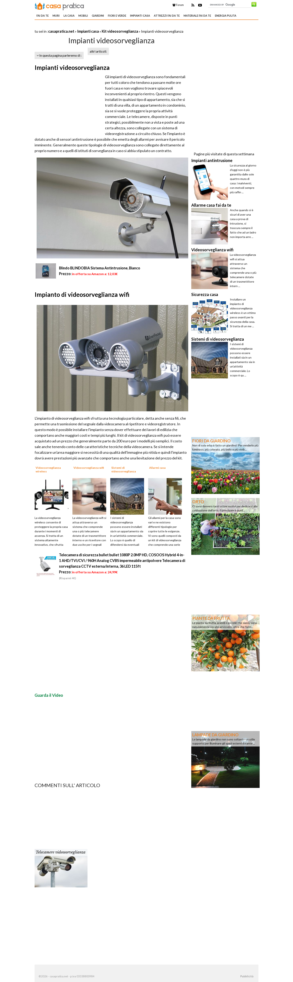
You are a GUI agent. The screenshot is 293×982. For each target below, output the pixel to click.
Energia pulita (225, 15)
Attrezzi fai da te (167, 15)
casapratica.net (61, 31)
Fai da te (42, 15)
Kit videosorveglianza (120, 31)
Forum (178, 4)
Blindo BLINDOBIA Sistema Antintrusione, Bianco (99, 268)
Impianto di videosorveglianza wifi (82, 294)
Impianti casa (140, 15)
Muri (56, 15)
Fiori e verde (117, 15)
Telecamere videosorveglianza (60, 852)
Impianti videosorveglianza (72, 67)
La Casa (68, 15)
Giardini (98, 15)
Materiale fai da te (197, 15)
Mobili (83, 15)
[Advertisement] (82, 26)
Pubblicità (246, 976)
